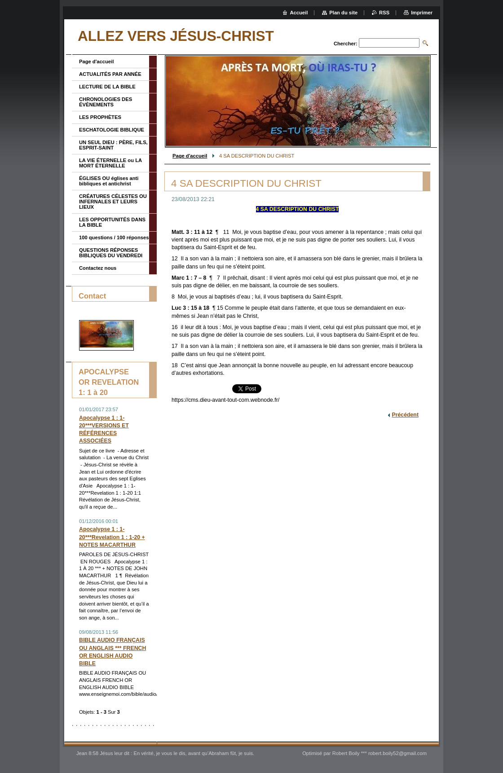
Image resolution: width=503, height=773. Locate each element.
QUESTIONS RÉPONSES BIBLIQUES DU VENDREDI (110, 252)
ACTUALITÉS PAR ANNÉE (110, 74)
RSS (384, 12)
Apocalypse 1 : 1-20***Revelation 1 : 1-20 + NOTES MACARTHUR (112, 537)
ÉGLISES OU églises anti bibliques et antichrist (108, 181)
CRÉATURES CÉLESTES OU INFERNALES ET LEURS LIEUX (113, 201)
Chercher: (345, 43)
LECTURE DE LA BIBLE (107, 86)
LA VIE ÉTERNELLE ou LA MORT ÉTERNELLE (110, 163)
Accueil (299, 12)
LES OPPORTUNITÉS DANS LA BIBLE (112, 222)
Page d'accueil (189, 155)
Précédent (405, 415)
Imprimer (421, 12)
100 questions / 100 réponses (114, 237)
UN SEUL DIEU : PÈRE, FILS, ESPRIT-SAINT (113, 145)
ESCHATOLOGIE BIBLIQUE (111, 129)
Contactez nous (97, 268)
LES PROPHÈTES (100, 117)
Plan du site (343, 12)
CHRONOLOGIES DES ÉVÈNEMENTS (105, 102)
